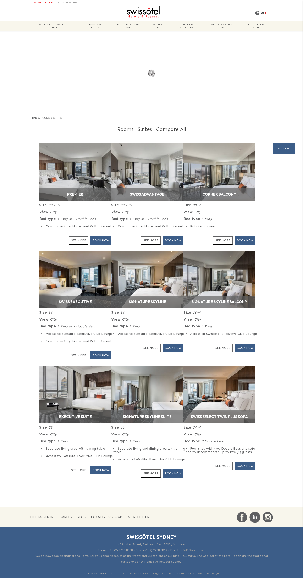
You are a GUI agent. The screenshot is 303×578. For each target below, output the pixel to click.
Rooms (125, 129)
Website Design (208, 573)
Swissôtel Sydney (67, 2)
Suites (145, 129)
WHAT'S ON (157, 26)
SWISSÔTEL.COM (42, 2)
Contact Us (117, 573)
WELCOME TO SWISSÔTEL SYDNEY (55, 26)
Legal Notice (162, 573)
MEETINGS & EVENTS (256, 26)
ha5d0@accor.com (192, 550)
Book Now (101, 240)
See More (78, 240)
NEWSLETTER (138, 517)
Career (66, 517)
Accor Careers (139, 573)
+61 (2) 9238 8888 (120, 550)
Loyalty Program (107, 517)
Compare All (171, 129)
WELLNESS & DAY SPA (221, 26)
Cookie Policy (184, 573)
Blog (81, 517)
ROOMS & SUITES (95, 26)
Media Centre (42, 517)
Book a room (284, 148)
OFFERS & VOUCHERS (186, 26)
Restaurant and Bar (128, 26)
